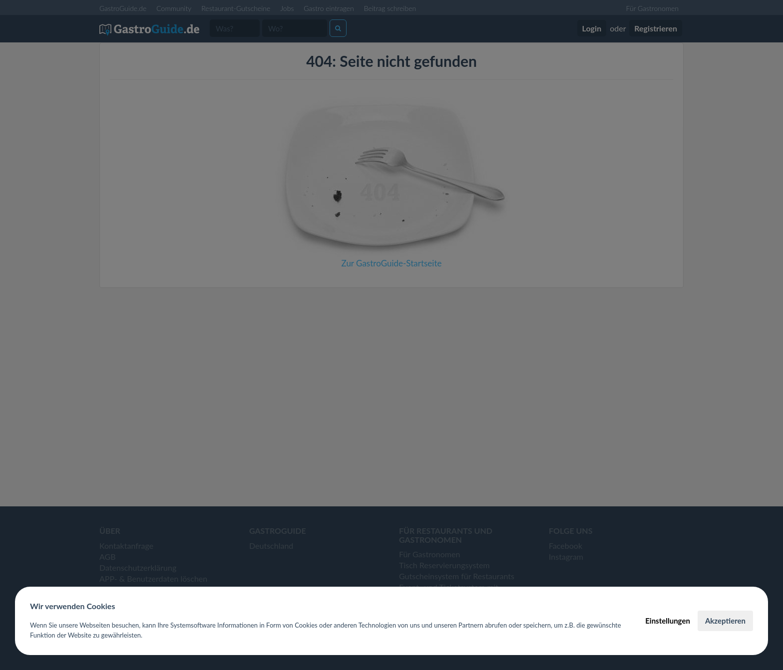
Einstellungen (667, 620)
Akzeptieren (725, 620)
